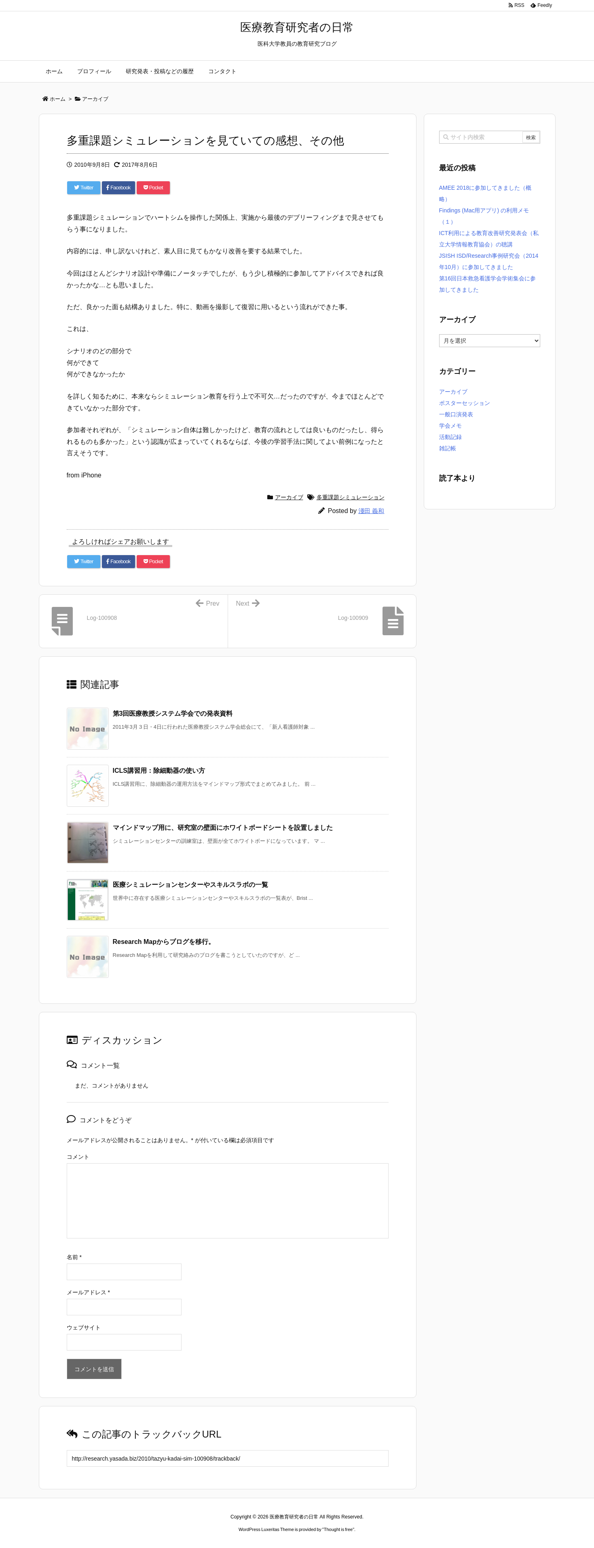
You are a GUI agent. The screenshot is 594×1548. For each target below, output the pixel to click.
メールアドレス (88, 1292)
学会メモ (450, 425)
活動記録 (450, 437)
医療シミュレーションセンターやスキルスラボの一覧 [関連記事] (190, 884)
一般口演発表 (456, 414)
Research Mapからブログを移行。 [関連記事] (164, 941)
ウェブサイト (84, 1327)
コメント (78, 1157)
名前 (74, 1257)
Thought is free (338, 1529)
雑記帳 (447, 448)
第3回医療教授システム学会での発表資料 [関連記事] (173, 713)
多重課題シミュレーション (351, 497)
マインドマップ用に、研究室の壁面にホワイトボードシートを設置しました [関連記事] (223, 827)
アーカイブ (289, 497)
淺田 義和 (371, 510)
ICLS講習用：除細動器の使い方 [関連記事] (159, 770)
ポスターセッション (464, 403)
